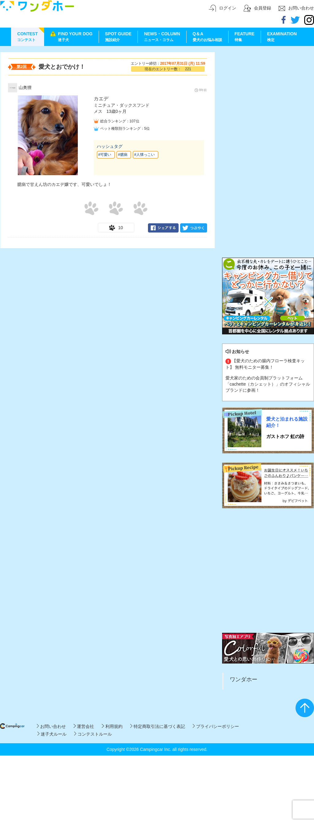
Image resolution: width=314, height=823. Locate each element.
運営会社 (84, 726)
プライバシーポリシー (216, 726)
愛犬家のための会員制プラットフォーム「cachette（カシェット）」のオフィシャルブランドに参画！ (267, 384)
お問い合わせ (51, 726)
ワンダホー (243, 679)
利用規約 (112, 726)
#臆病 (122, 154)
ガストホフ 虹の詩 (285, 436)
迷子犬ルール (51, 734)
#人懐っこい (144, 154)
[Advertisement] (57, 109)
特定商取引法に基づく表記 (157, 726)
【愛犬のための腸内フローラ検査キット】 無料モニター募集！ (265, 363)
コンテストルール (93, 734)
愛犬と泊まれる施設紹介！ (287, 422)
